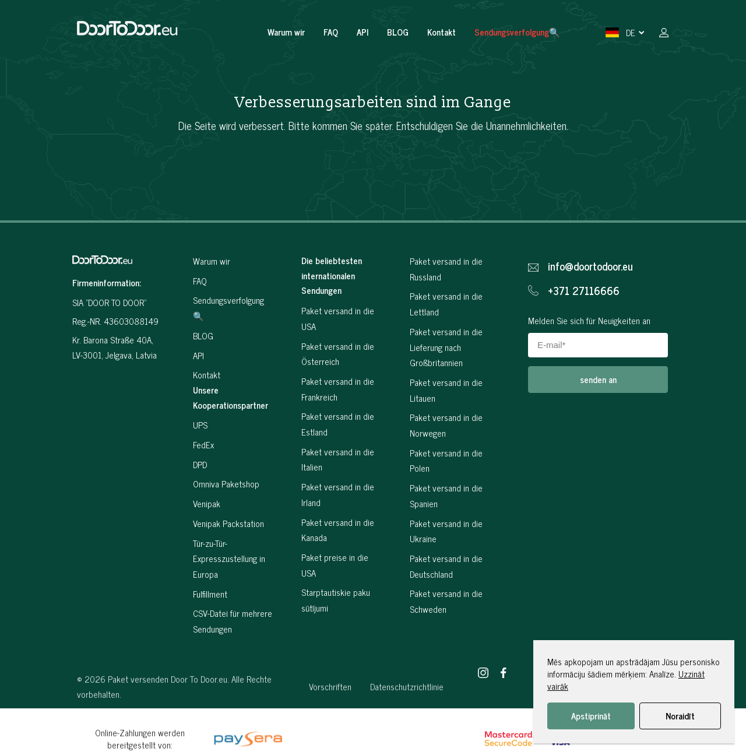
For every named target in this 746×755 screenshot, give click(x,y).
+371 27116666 (584, 291)
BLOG (398, 31)
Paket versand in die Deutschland (446, 566)
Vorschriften (330, 718)
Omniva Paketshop (226, 483)
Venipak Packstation (228, 523)
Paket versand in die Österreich (337, 354)
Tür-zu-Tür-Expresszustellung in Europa (229, 558)
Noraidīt (680, 715)
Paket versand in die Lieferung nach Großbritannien (446, 347)
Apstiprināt (591, 715)
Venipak (206, 503)
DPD (200, 464)
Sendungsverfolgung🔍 (517, 31)
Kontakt (441, 31)
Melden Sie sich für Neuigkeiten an (589, 320)
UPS (200, 424)
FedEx (203, 444)
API (362, 31)
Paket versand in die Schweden (446, 601)
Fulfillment (210, 594)
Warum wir (286, 31)
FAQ (330, 31)
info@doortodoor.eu (590, 266)
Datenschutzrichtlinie (407, 718)
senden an (598, 379)
